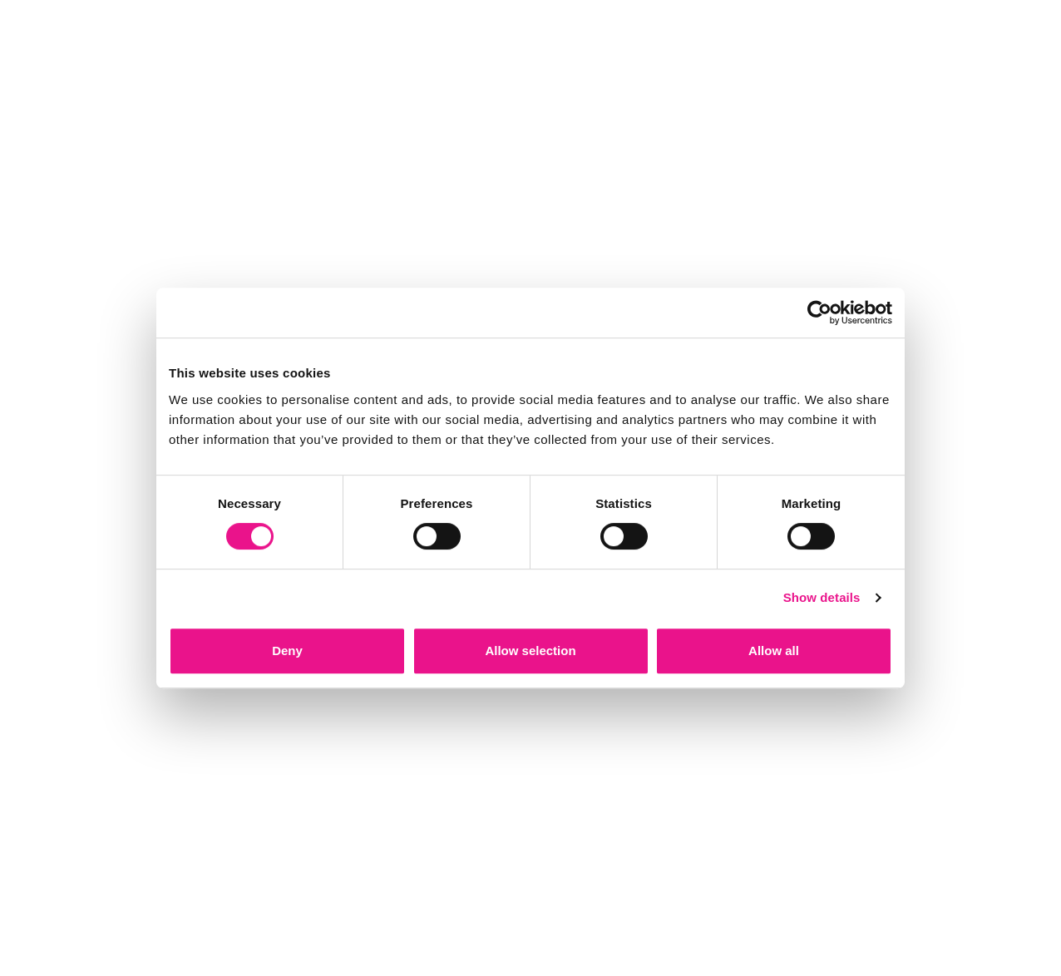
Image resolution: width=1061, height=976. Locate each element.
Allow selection (530, 650)
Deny (287, 650)
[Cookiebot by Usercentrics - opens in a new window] (819, 312)
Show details (822, 597)
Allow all (773, 650)
